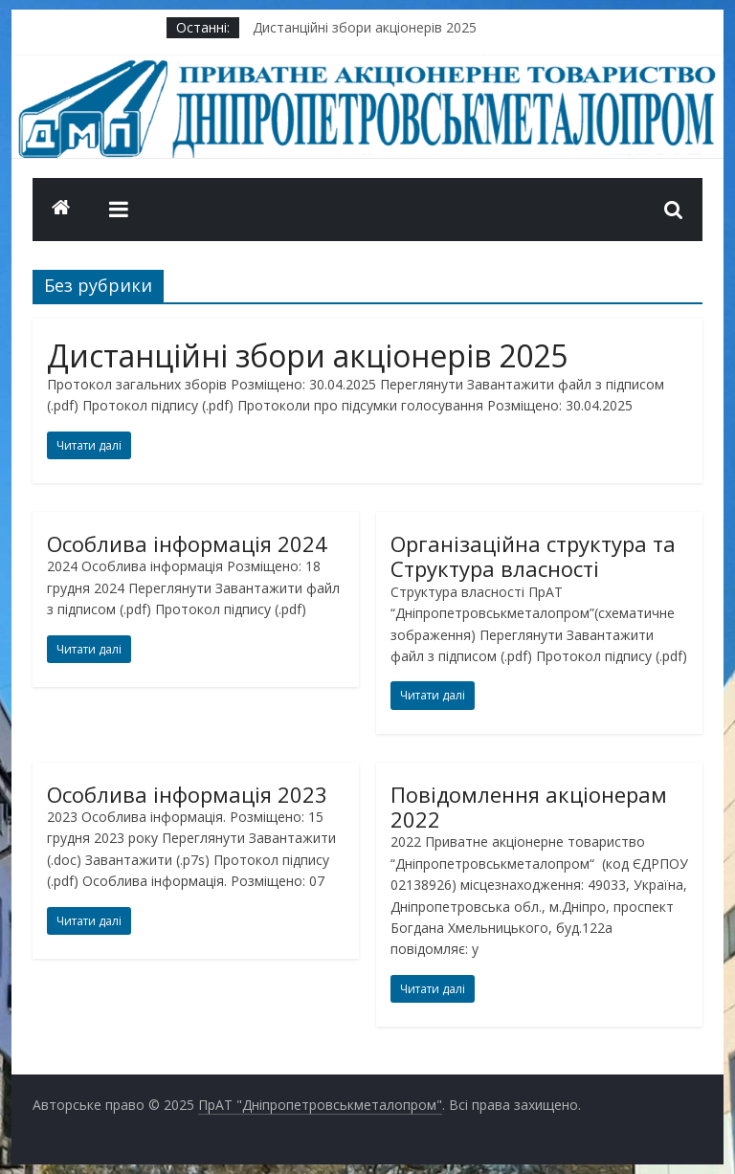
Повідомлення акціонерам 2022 (528, 806)
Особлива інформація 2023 (187, 794)
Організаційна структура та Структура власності (533, 556)
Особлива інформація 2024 (187, 543)
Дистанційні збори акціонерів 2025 (365, 27)
